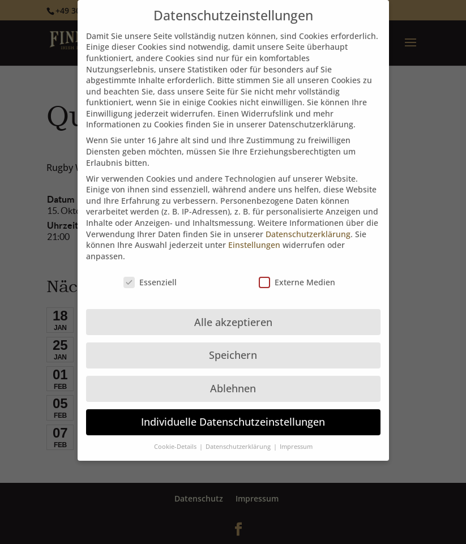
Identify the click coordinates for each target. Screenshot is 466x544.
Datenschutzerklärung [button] (239, 438)
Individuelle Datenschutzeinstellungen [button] (233, 412)
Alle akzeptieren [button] (233, 312)
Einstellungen (254, 235)
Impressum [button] (296, 438)
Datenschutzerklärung (308, 224)
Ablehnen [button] (233, 379)
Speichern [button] (233, 346)
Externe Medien (297, 272)
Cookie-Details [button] (176, 438)
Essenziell (150, 272)
